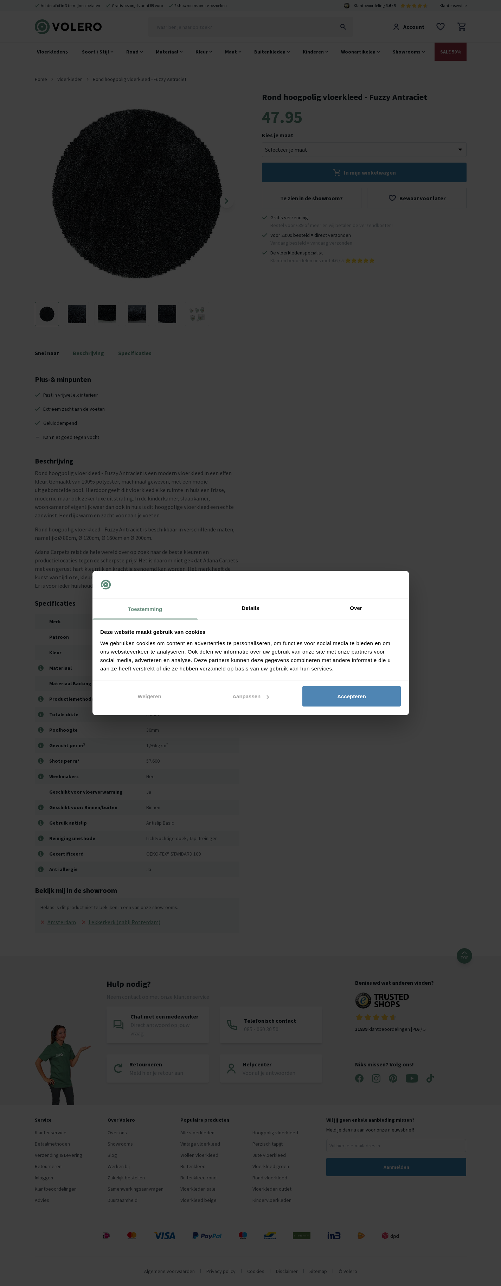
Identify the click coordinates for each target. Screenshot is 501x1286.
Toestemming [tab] (145, 609)
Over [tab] (356, 608)
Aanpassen (250, 696)
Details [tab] (250, 608)
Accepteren (351, 696)
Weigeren (149, 696)
